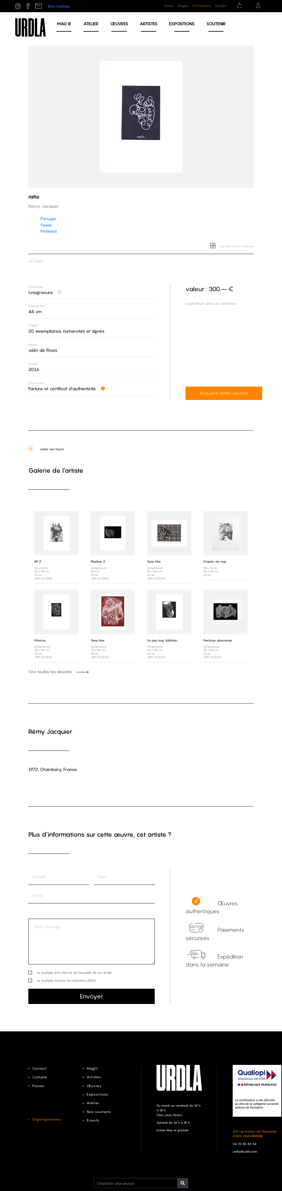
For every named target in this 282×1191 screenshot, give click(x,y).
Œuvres (119, 23)
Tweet (46, 225)
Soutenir (216, 23)
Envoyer (91, 996)
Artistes (148, 23)
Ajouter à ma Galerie (232, 246)
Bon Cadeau (59, 6)
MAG (64, 23)
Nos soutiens (99, 1111)
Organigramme (46, 1119)
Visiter (169, 6)
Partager (48, 218)
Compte (39, 1077)
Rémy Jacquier (50, 731)
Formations (201, 6)
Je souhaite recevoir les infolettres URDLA (66, 980)
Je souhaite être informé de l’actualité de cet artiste (74, 972)
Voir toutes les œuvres (58, 671)
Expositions (182, 23)
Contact (39, 1068)
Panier (38, 1085)
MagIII (92, 1068)
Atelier (90, 23)
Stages (183, 6)
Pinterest (49, 231)
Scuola (220, 6)
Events (93, 1120)
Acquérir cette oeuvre (214, 393)
